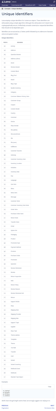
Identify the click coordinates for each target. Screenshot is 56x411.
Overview (5, 5)
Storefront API (30, 5)
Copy (49, 386)
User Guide (42, 5)
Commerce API (16, 5)
